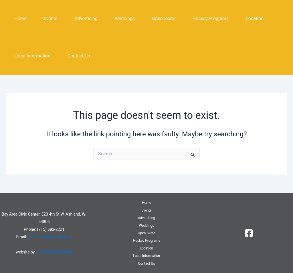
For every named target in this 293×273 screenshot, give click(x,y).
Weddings (125, 18)
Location (255, 18)
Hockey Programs (211, 18)
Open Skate (163, 18)
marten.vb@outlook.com (50, 237)
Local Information (32, 56)
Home (20, 18)
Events (50, 18)
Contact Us (79, 56)
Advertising (86, 18)
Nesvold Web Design (54, 252)
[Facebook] (249, 233)
